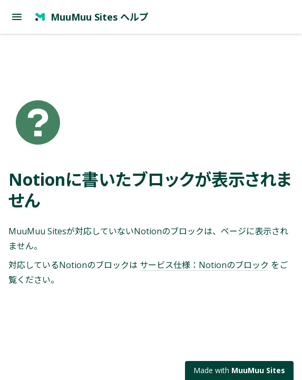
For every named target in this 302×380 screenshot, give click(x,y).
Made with (239, 370)
